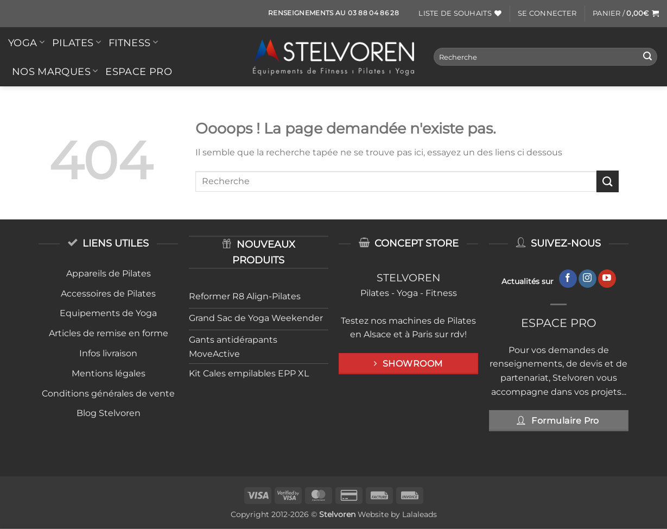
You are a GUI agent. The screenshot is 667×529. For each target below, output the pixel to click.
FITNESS (133, 42)
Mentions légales (108, 373)
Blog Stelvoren (109, 413)
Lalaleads (419, 514)
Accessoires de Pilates (108, 293)
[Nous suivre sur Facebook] (568, 278)
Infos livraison (108, 353)
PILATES (76, 42)
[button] (547, 13)
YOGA (26, 42)
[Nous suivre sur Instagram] (587, 278)
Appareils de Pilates (108, 273)
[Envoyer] (647, 57)
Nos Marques (55, 71)
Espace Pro (138, 71)
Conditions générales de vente (108, 393)
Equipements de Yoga (108, 313)
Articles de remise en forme (108, 333)
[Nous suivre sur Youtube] (607, 278)
